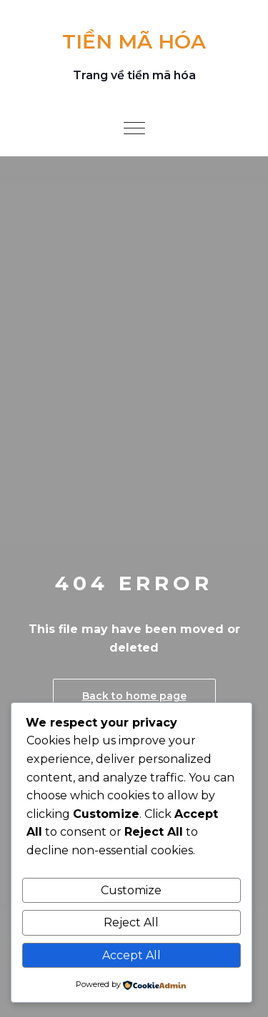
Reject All (131, 922)
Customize (131, 890)
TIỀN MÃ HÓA (134, 41)
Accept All (131, 955)
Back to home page (134, 695)
